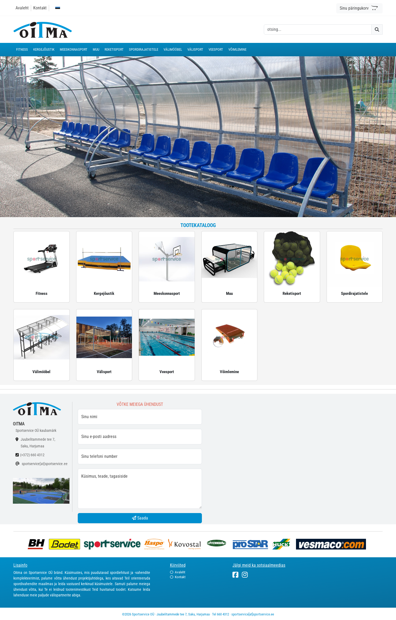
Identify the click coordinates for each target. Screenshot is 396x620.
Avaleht (22, 7)
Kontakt (40, 7)
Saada (140, 518)
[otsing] (318, 29)
